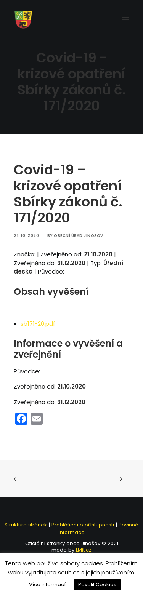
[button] (125, 20)
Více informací (47, 584)
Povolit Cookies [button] (97, 584)
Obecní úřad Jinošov (78, 235)
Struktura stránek (26, 524)
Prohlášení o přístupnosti (82, 524)
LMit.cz (83, 549)
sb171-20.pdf (38, 324)
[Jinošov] (23, 19)
